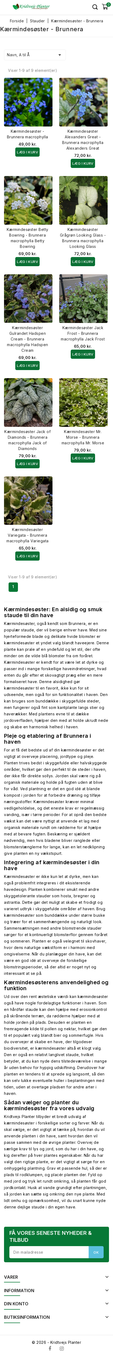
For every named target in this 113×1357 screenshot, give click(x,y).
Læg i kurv (27, 152)
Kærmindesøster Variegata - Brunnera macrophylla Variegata (27, 535)
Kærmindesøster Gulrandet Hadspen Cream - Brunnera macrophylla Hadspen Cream (27, 339)
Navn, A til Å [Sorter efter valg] (35, 55)
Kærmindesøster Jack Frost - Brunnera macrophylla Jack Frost (83, 333)
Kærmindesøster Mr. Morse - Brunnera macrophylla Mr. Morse (83, 437)
